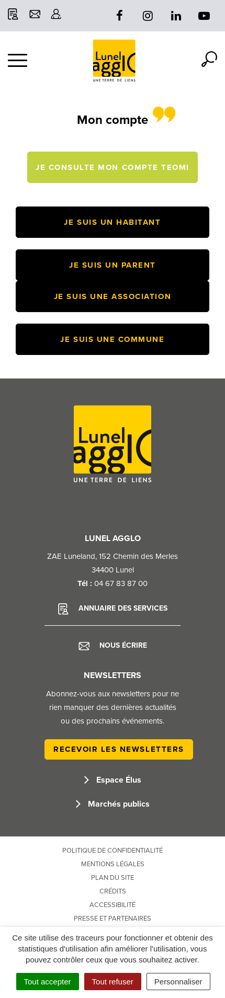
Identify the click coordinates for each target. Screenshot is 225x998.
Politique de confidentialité (112, 850)
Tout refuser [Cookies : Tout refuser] (112, 981)
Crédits (112, 891)
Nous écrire (112, 645)
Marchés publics (113, 804)
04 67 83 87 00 (121, 583)
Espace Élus (112, 780)
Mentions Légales (112, 864)
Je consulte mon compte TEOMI (112, 167)
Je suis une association (112, 296)
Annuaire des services (112, 609)
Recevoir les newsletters (118, 749)
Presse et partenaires (112, 918)
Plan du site (112, 878)
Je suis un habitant (112, 222)
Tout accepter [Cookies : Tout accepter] (47, 981)
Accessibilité (112, 905)
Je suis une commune (112, 339)
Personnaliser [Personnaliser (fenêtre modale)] (178, 981)
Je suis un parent (112, 265)
